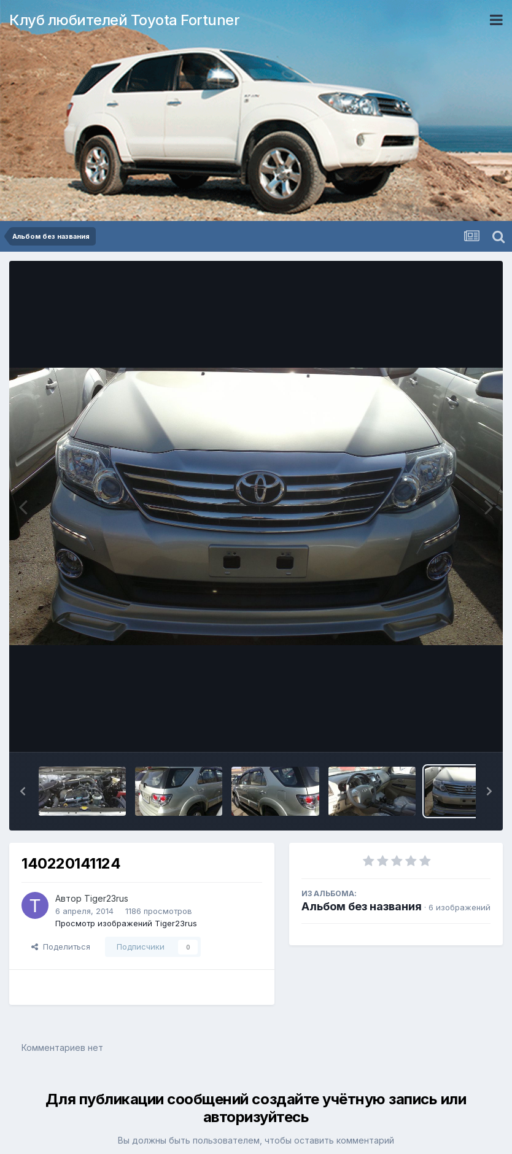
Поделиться (60, 946)
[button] (22, 791)
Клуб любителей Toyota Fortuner (124, 20)
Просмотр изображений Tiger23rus (126, 923)
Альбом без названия (361, 906)
